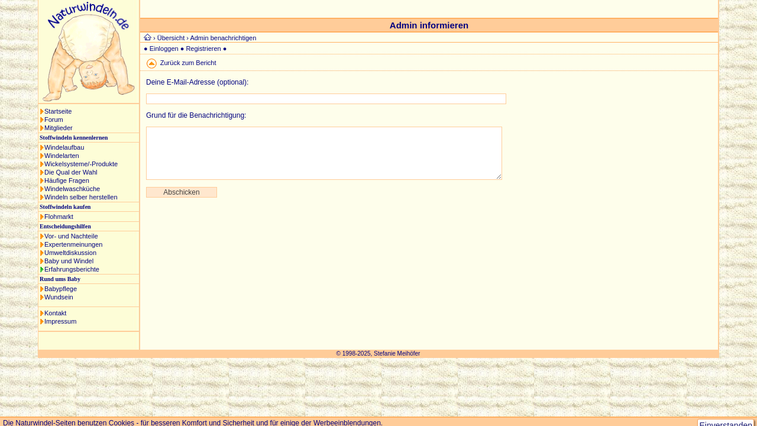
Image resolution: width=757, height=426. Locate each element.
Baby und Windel (68, 260)
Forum (53, 119)
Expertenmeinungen (73, 244)
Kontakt (55, 313)
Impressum (60, 321)
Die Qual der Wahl (70, 172)
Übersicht (171, 37)
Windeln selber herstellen (81, 197)
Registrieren (203, 48)
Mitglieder (58, 127)
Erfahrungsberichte (71, 269)
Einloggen (164, 48)
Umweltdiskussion (70, 252)
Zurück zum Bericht (188, 62)
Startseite (58, 111)
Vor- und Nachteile (71, 236)
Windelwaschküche (72, 188)
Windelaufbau (64, 147)
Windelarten (61, 155)
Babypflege (60, 288)
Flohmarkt (58, 216)
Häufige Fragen (66, 180)
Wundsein (58, 297)
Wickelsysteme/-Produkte (81, 163)
